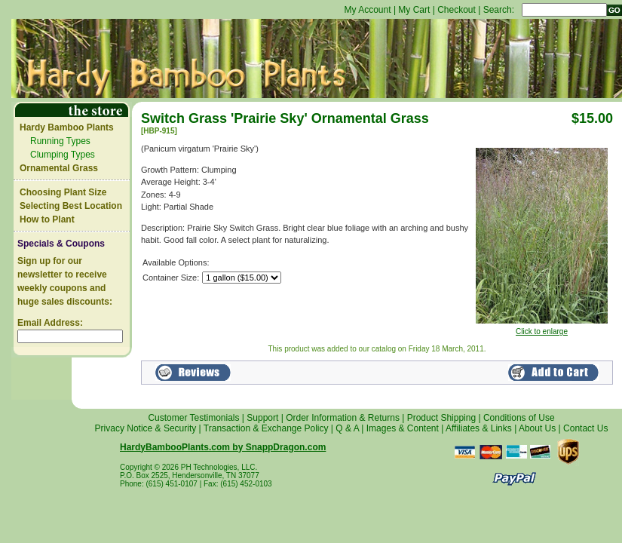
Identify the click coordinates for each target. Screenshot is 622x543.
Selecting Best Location (71, 206)
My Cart (414, 10)
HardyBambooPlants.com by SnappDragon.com (223, 447)
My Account (368, 10)
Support (262, 418)
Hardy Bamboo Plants (67, 127)
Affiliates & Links (479, 428)
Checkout (456, 10)
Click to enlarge (542, 328)
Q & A (347, 428)
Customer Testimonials (193, 418)
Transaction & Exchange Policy (266, 428)
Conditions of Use (519, 418)
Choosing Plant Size (63, 192)
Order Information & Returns (343, 418)
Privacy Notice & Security (146, 428)
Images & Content (402, 428)
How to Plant (47, 219)
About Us (537, 428)
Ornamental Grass (59, 168)
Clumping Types (62, 154)
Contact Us (585, 428)
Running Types (60, 141)
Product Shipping (441, 418)
